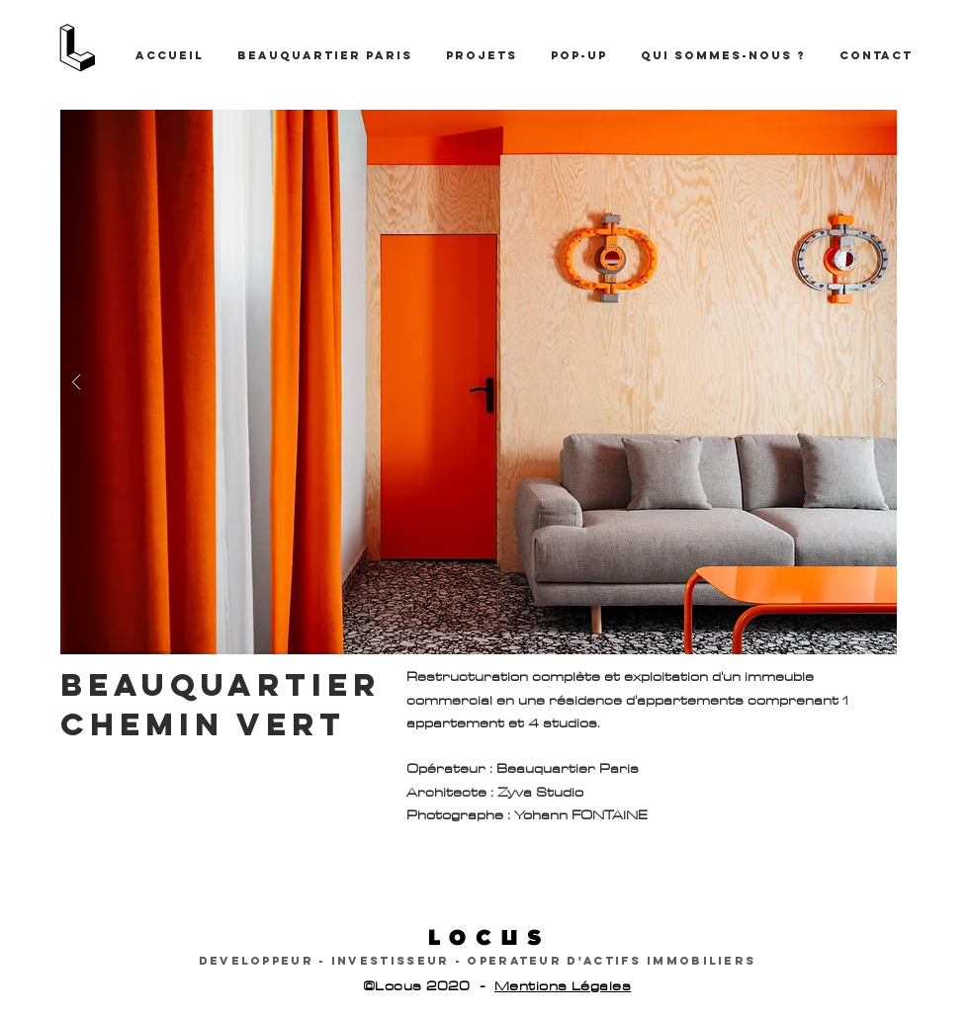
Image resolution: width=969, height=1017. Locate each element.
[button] (478, 382)
